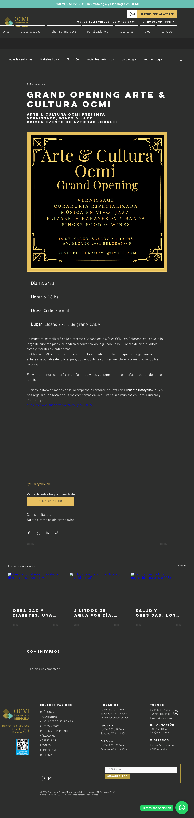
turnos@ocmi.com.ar (159, 21)
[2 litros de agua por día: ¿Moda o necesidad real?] (97, 588)
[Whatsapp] (182, 807)
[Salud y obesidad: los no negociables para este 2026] (158, 588)
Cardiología (128, 60)
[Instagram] (50, 778)
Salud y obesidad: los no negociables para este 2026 (157, 613)
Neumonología (152, 60)
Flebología (117, 4)
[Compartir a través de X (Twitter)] (38, 533)
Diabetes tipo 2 (49, 60)
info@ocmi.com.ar (160, 732)
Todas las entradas (20, 60)
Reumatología (97, 4)
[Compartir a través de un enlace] (56, 533)
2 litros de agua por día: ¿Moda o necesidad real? (94, 613)
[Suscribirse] (117, 776)
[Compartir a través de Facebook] (29, 533)
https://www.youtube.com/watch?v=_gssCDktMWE (60, 405)
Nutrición (73, 60)
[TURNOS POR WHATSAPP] (157, 14)
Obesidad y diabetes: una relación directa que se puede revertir (35, 613)
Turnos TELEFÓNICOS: (93, 21)
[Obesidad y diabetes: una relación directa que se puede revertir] (35, 588)
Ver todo (181, 565)
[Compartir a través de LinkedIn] (47, 533)
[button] (181, 59)
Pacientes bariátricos (100, 60)
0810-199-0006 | (126, 21)
